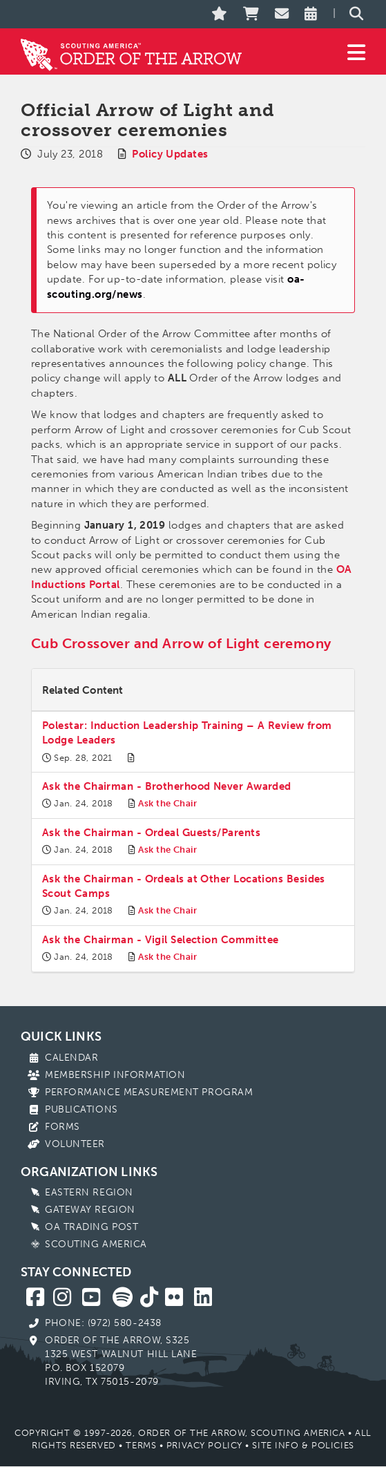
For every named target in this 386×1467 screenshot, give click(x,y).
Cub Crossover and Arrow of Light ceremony (181, 643)
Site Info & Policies (303, 1445)
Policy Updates (170, 154)
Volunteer (75, 1144)
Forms (62, 1127)
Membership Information (115, 1075)
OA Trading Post (91, 1227)
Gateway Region (90, 1209)
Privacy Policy (204, 1445)
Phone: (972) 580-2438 (103, 1323)
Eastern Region (89, 1192)
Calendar (71, 1057)
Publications (81, 1109)
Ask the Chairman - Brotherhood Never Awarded (166, 786)
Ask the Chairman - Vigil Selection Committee (160, 940)
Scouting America (96, 1244)
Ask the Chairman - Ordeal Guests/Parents (151, 832)
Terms (141, 1445)
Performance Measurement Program (149, 1092)
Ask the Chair (167, 803)
